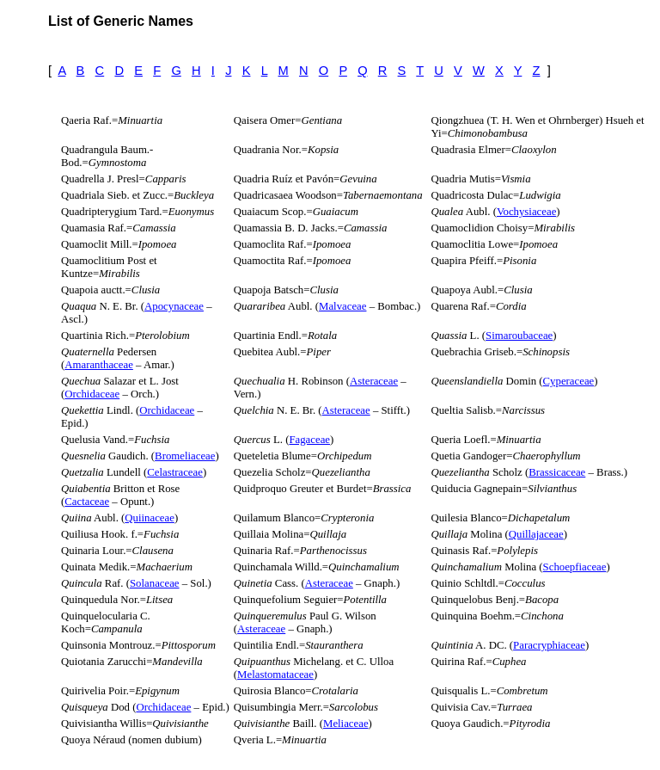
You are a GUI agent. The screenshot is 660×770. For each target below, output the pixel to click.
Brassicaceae (557, 472)
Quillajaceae (536, 534)
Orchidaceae (91, 394)
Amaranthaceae (98, 365)
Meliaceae (346, 724)
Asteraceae (374, 381)
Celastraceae (175, 472)
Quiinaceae (149, 518)
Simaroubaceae (519, 336)
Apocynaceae (174, 306)
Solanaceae (155, 583)
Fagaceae (309, 440)
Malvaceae (342, 306)
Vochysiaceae (526, 212)
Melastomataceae (275, 674)
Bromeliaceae (185, 456)
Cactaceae (86, 502)
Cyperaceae (569, 381)
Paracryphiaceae (549, 645)
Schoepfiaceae (575, 567)
